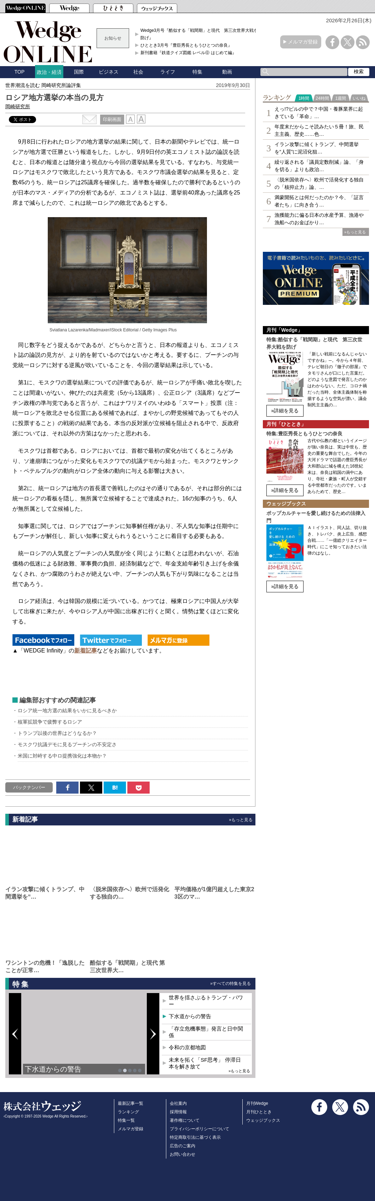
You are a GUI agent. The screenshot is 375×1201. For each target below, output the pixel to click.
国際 (79, 72)
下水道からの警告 (53, 1069)
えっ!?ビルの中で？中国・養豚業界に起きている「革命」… (319, 112)
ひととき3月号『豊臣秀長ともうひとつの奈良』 (186, 45)
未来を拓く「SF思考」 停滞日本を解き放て (205, 1063)
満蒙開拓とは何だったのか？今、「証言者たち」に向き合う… (319, 201)
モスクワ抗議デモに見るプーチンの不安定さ (67, 744)
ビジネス (109, 72)
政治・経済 (49, 72)
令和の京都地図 (187, 1047)
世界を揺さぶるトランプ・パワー (206, 1001)
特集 (197, 72)
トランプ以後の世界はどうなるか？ (57, 733)
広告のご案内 (182, 1145)
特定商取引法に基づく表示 (195, 1137)
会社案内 (178, 1103)
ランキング (128, 1111)
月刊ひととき (259, 1111)
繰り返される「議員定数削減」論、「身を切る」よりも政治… (319, 165)
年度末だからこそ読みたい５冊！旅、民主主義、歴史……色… (319, 130)
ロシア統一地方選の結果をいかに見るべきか (67, 710)
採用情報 (178, 1111)
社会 (138, 72)
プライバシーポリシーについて (199, 1128)
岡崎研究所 (17, 106)
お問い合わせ (182, 1154)
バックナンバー (29, 787)
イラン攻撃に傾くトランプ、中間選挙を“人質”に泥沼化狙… (317, 148)
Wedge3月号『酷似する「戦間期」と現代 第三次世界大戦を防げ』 (199, 34)
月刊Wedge (257, 1103)
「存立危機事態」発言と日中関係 (206, 1032)
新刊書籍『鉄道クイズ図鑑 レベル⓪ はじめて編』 (188, 52)
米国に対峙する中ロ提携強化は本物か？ (62, 756)
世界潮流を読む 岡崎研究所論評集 (43, 85)
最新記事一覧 (130, 1103)
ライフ (167, 72)
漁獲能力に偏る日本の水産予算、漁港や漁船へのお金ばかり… (319, 218)
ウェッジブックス (263, 1120)
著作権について (185, 1120)
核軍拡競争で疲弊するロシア (50, 722)
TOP (20, 72)
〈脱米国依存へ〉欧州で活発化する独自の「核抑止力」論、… (319, 183)
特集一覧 (126, 1120)
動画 (227, 72)
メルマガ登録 (303, 42)
